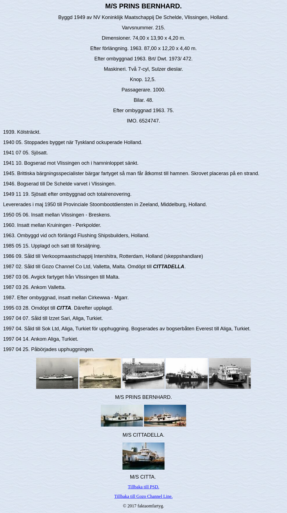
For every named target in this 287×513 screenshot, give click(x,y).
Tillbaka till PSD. (143, 486)
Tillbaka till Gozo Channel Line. (143, 496)
